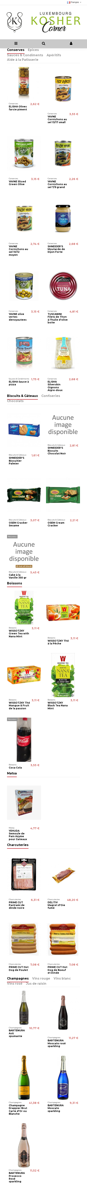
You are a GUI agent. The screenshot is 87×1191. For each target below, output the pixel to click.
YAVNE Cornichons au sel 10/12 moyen (18, 250)
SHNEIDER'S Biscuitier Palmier (16, 460)
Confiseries (50, 396)
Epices (33, 50)
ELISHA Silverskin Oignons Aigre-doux (55, 386)
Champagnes (18, 978)
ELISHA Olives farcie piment (18, 108)
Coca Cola (15, 767)
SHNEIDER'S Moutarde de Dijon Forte (56, 249)
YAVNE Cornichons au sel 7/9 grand (57, 184)
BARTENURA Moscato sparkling (56, 1108)
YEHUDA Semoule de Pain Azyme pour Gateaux (18, 835)
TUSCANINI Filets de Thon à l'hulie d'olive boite (58, 318)
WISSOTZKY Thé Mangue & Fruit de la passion (19, 705)
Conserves (15, 50)
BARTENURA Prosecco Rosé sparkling (17, 1177)
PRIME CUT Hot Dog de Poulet (18, 968)
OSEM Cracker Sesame (18, 524)
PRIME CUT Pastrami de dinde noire (17, 905)
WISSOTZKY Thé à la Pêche (58, 642)
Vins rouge (41, 978)
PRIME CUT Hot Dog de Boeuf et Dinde (57, 970)
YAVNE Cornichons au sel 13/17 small (57, 119)
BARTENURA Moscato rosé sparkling (57, 1043)
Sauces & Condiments (25, 55)
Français (74, 2)
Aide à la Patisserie (22, 60)
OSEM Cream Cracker (56, 524)
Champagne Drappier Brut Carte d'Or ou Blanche (18, 1109)
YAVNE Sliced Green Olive (17, 183)
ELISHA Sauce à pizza (19, 383)
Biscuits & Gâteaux (22, 396)
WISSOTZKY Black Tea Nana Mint (58, 705)
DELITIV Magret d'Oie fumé (56, 905)
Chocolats (15, 401)
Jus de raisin (36, 983)
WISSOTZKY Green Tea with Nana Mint (19, 633)
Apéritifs (54, 55)
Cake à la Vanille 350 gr (18, 576)
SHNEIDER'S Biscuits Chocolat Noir (57, 450)
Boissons (14, 583)
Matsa (12, 773)
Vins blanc (62, 978)
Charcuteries (17, 845)
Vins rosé (14, 983)
